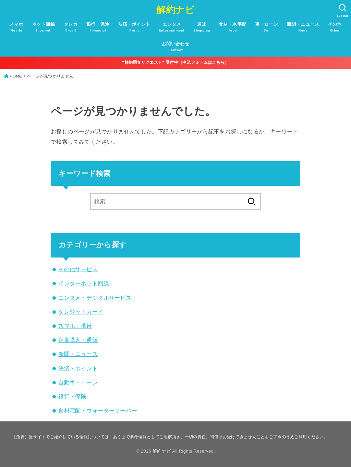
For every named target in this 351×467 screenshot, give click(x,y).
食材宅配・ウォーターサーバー (97, 410)
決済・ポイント (78, 368)
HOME (16, 76)
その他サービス (78, 269)
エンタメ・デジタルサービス (94, 298)
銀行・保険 (72, 396)
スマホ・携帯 (75, 326)
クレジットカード (80, 312)
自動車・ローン (78, 382)
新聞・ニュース (78, 354)
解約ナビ (175, 10)
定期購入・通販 (78, 340)
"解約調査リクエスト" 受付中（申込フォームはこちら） (175, 62)
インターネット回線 (83, 283)
